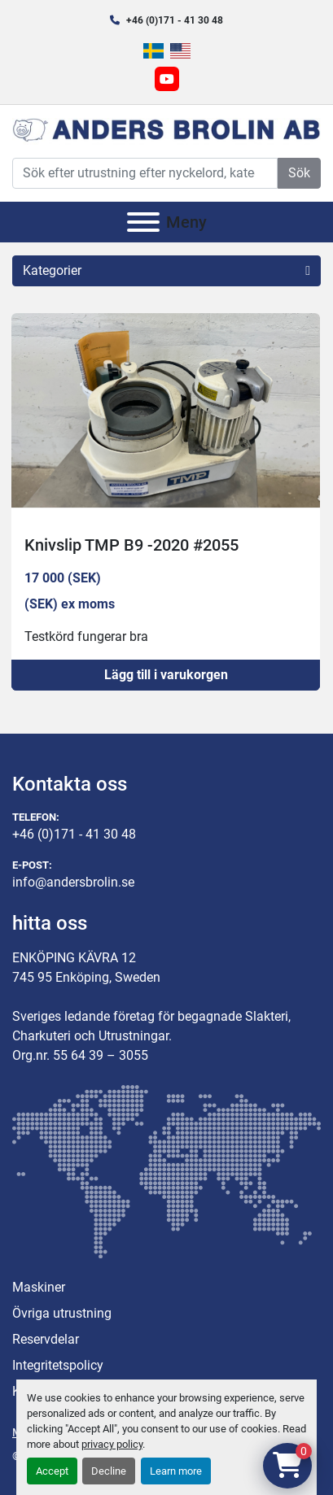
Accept (52, 1471)
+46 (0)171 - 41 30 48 (174, 20)
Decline (108, 1471)
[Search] (145, 173)
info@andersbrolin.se (73, 882)
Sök (299, 173)
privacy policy (111, 1444)
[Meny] (143, 222)
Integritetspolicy (57, 1365)
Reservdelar (45, 1339)
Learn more (176, 1471)
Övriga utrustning (62, 1313)
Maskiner (38, 1287)
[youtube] (167, 79)
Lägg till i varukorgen (166, 674)
